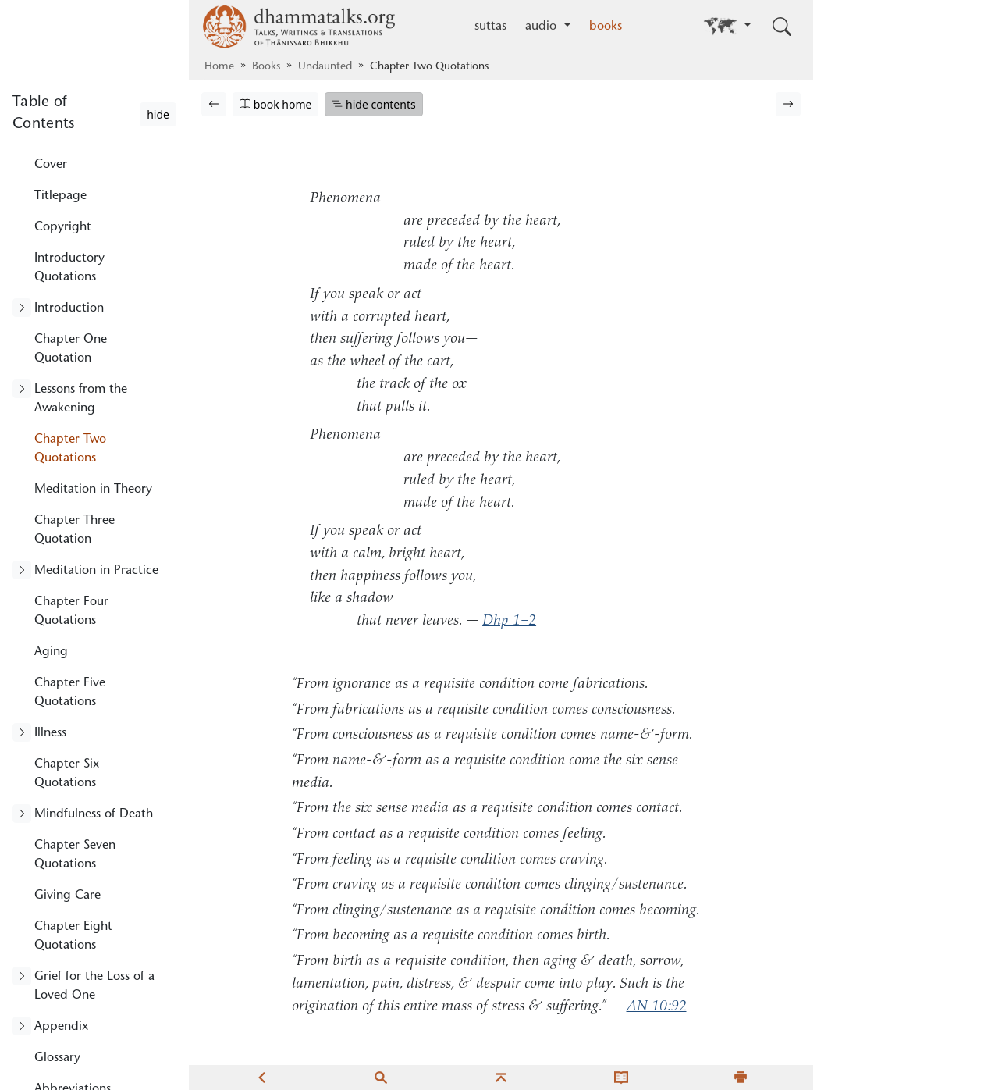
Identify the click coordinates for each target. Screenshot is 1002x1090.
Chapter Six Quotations (66, 773)
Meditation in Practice (96, 571)
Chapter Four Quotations (71, 611)
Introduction (69, 308)
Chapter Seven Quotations (74, 855)
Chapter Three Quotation (74, 530)
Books (266, 67)
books (605, 26)
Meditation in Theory (93, 489)
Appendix (61, 1027)
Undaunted (325, 67)
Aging (51, 652)
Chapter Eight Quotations (73, 936)
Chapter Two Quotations (70, 449)
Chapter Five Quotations (69, 692)
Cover (50, 165)
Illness (50, 733)
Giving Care (67, 895)
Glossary (57, 1058)
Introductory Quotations (69, 267)
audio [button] (542, 26)
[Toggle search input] (782, 26)
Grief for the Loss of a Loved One (94, 986)
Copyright (62, 227)
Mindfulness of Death (93, 814)
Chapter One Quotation (70, 349)
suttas (490, 26)
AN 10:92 (657, 1006)
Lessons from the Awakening (80, 399)
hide (158, 114)
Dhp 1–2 (509, 621)
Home (219, 67)
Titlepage (60, 196)
